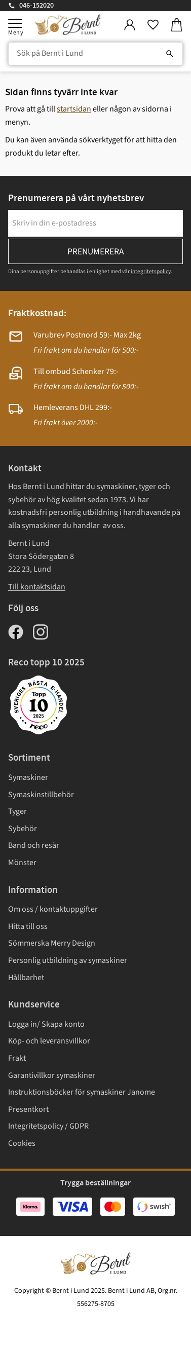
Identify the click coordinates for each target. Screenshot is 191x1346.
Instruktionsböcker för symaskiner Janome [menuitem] (81, 1092)
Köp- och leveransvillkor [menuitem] (49, 1040)
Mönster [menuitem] (22, 862)
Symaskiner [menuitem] (28, 777)
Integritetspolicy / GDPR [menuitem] (48, 1126)
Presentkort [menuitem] (28, 1109)
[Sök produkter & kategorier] (95, 54)
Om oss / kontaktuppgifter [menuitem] (53, 909)
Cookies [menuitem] (21, 1143)
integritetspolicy (151, 271)
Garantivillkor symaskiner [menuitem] (51, 1075)
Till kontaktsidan (36, 586)
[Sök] (169, 54)
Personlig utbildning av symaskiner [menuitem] (67, 960)
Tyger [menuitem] (17, 811)
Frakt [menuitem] (17, 1058)
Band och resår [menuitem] (33, 845)
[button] (15, 23)
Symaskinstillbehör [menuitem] (41, 794)
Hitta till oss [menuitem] (28, 926)
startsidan (74, 109)
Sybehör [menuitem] (22, 828)
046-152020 (36, 5)
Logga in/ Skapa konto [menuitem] (46, 1024)
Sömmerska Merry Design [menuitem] (51, 943)
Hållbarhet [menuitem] (26, 977)
